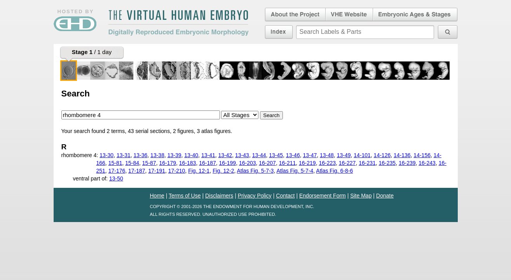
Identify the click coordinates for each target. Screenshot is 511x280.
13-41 (208, 155)
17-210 (176, 171)
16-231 (367, 163)
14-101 (362, 155)
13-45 (276, 155)
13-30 (106, 155)
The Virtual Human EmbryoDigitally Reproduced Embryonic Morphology (178, 23)
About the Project (294, 15)
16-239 (407, 163)
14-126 (382, 155)
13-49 (344, 155)
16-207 (267, 163)
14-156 (422, 155)
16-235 (387, 163)
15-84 (132, 163)
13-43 (242, 155)
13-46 (293, 155)
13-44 (259, 155)
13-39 (174, 155)
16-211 (287, 163)
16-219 (307, 163)
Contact (285, 195)
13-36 (141, 155)
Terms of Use (185, 195)
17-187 (136, 171)
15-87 (149, 163)
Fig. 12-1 (198, 171)
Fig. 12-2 (223, 171)
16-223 (327, 163)
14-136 (402, 155)
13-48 (327, 155)
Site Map (360, 195)
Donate (385, 195)
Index (279, 32)
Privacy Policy (255, 195)
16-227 (347, 163)
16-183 (187, 163)
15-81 (115, 163)
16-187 (207, 163)
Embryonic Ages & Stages (415, 15)
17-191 (156, 171)
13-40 (191, 155)
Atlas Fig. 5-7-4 (294, 171)
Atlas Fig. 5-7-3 (255, 171)
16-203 (247, 163)
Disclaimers (219, 195)
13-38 (157, 155)
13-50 (116, 178)
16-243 (427, 163)
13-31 (124, 155)
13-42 (225, 155)
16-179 (167, 163)
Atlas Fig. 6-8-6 (334, 171)
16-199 (227, 163)
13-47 (310, 155)
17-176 (117, 171)
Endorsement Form (322, 195)
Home (157, 195)
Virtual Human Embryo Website (349, 15)
